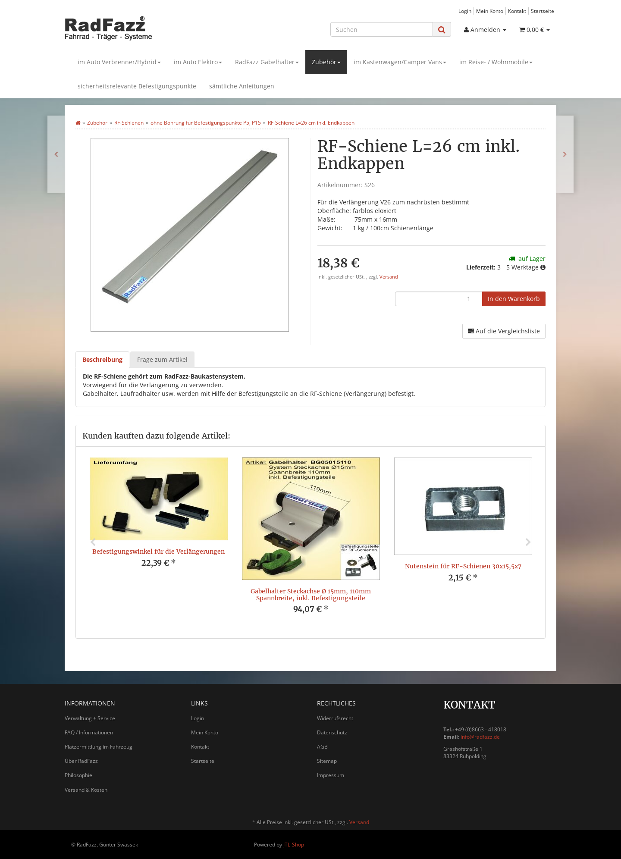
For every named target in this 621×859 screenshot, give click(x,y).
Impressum (330, 775)
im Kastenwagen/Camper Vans (400, 62)
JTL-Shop (293, 844)
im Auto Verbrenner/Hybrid (119, 62)
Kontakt (517, 10)
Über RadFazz (81, 761)
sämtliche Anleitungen (241, 86)
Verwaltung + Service (90, 718)
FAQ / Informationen (89, 732)
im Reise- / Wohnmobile (496, 62)
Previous (92, 542)
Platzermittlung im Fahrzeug (98, 746)
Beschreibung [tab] (102, 359)
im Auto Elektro (198, 62)
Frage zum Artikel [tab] (162, 359)
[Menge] (439, 299)
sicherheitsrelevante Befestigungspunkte (137, 86)
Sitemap (327, 761)
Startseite (542, 10)
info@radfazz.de (480, 736)
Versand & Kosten (86, 789)
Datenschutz (332, 732)
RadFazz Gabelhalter (267, 62)
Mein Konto (489, 10)
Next (528, 542)
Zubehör (326, 62)
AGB (322, 746)
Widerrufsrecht (335, 718)
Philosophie (78, 775)
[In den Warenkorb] (514, 299)
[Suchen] (381, 29)
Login (464, 10)
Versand (389, 277)
